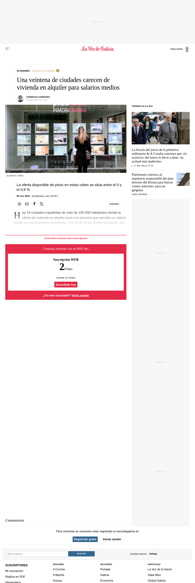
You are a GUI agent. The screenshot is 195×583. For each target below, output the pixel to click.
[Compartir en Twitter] (42, 204)
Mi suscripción (14, 570)
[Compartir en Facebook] (34, 204)
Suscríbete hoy (66, 284)
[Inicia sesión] (180, 49)
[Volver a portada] (97, 48)
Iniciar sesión (112, 539)
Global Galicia (156, 580)
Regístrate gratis (85, 539)
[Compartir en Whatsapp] (20, 204)
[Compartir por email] (27, 204)
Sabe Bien (154, 574)
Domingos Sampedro (38, 97)
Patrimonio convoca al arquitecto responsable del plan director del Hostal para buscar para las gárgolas (152, 182)
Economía (106, 580)
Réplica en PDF (15, 576)
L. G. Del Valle (139, 166)
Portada (105, 569)
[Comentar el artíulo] (114, 203)
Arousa (57, 580)
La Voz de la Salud (160, 569)
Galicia (104, 574)
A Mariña (58, 574)
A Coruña (59, 569)
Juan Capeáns (139, 194)
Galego (153, 553)
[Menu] (7, 48)
